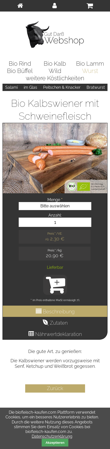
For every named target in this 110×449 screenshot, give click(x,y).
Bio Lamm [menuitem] (90, 63)
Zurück (55, 388)
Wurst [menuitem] (90, 70)
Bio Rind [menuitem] (20, 63)
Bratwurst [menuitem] (96, 87)
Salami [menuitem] (11, 87)
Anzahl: (55, 215)
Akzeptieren (55, 442)
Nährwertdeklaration (58, 334)
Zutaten (58, 323)
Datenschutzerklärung (52, 436)
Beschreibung (58, 312)
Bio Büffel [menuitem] (20, 70)
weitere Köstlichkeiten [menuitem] (55, 78)
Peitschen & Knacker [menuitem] (62, 87)
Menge (54, 199)
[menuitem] (20, 6)
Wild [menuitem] (55, 70)
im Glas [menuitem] (30, 87)
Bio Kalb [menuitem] (55, 63)
